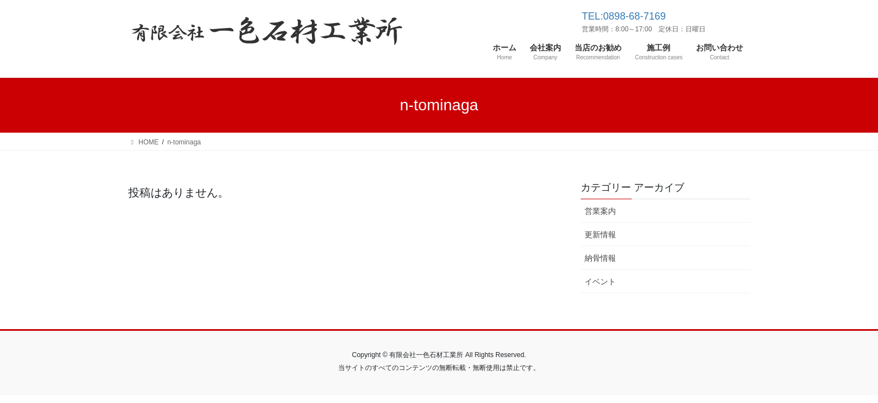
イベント (600, 281)
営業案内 (600, 211)
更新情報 (600, 234)
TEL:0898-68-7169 (624, 16)
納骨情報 (600, 258)
